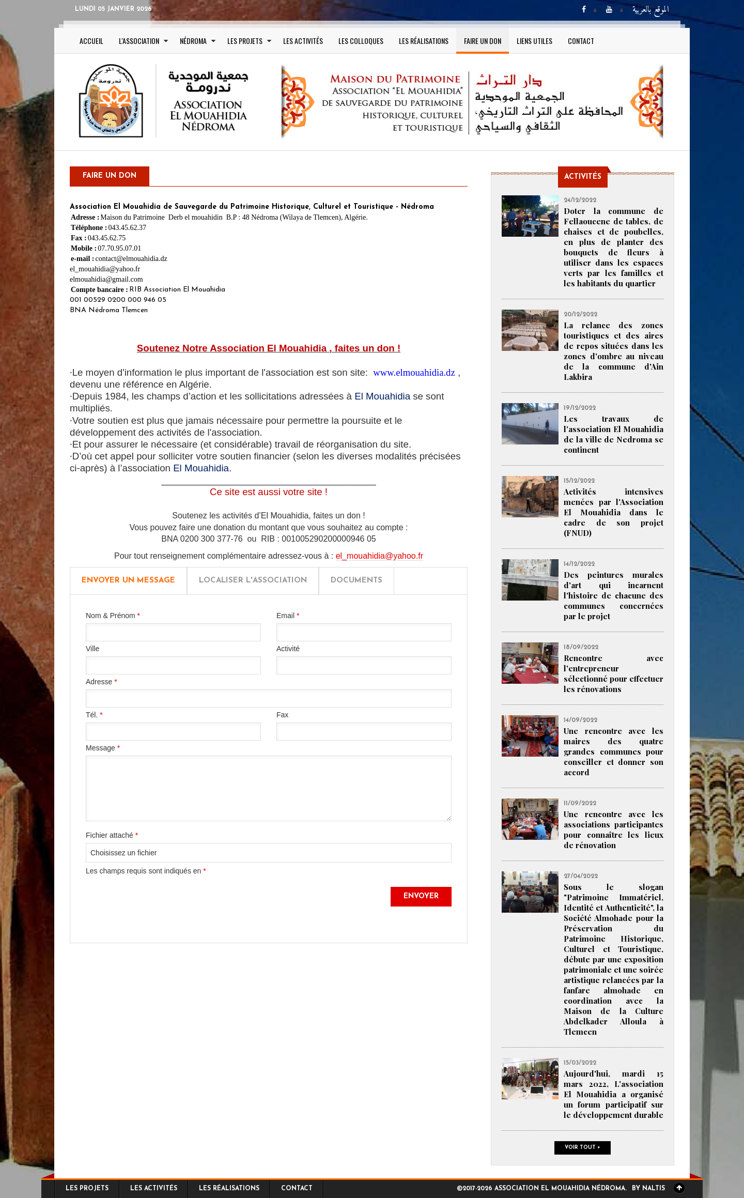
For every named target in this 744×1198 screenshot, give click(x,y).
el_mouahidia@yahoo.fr (379, 555)
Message (103, 748)
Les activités (303, 40)
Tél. (94, 715)
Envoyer (421, 896)
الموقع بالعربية (650, 10)
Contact (581, 40)
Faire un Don (482, 40)
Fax (282, 715)
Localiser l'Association (253, 581)
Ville (92, 648)
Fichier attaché (112, 835)
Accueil (91, 40)
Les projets (244, 40)
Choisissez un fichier (123, 853)
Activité (288, 648)
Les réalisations (423, 40)
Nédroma (193, 40)
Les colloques (360, 40)
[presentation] (164, 907)
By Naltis (648, 1189)
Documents (356, 581)
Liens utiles (534, 40)
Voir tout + (582, 1147)
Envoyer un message (128, 581)
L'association (139, 40)
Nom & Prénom (113, 615)
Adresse (101, 682)
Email (287, 615)
